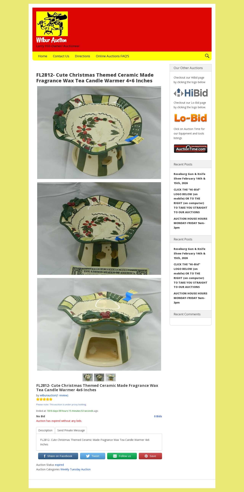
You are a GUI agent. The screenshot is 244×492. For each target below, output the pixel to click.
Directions (82, 56)
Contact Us (61, 56)
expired (59, 465)
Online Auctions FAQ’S (112, 56)
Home (42, 56)
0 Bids (158, 416)
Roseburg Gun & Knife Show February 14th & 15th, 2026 (189, 178)
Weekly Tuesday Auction (75, 469)
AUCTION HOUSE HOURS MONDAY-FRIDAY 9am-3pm (190, 223)
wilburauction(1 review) (54, 395)
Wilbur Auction (51, 40)
